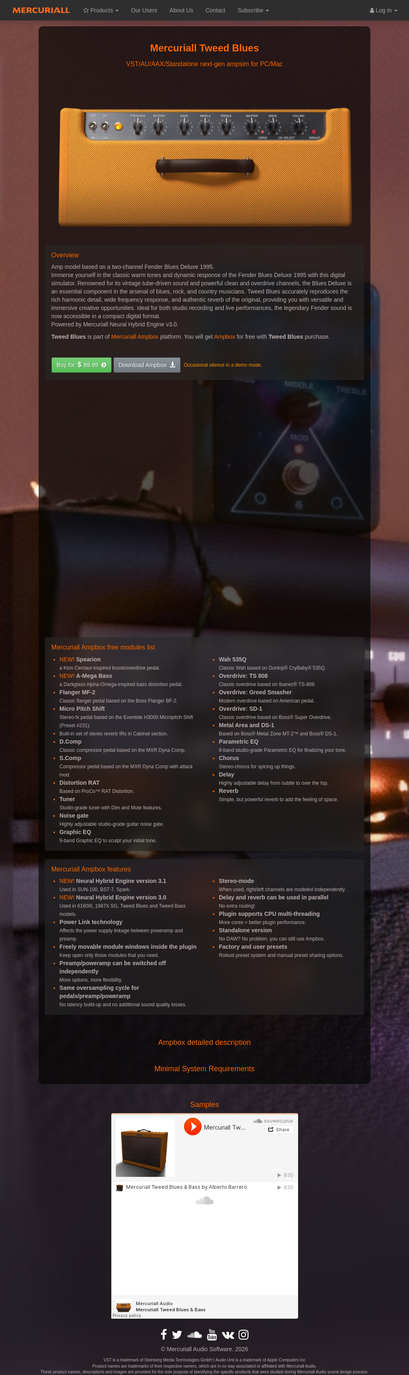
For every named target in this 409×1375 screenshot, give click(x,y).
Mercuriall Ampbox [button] (135, 336)
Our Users (144, 10)
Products (101, 10)
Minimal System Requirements (204, 1069)
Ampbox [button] (224, 336)
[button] (81, 365)
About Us (181, 10)
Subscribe (253, 10)
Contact (215, 10)
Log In (384, 10)
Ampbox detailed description (204, 1042)
